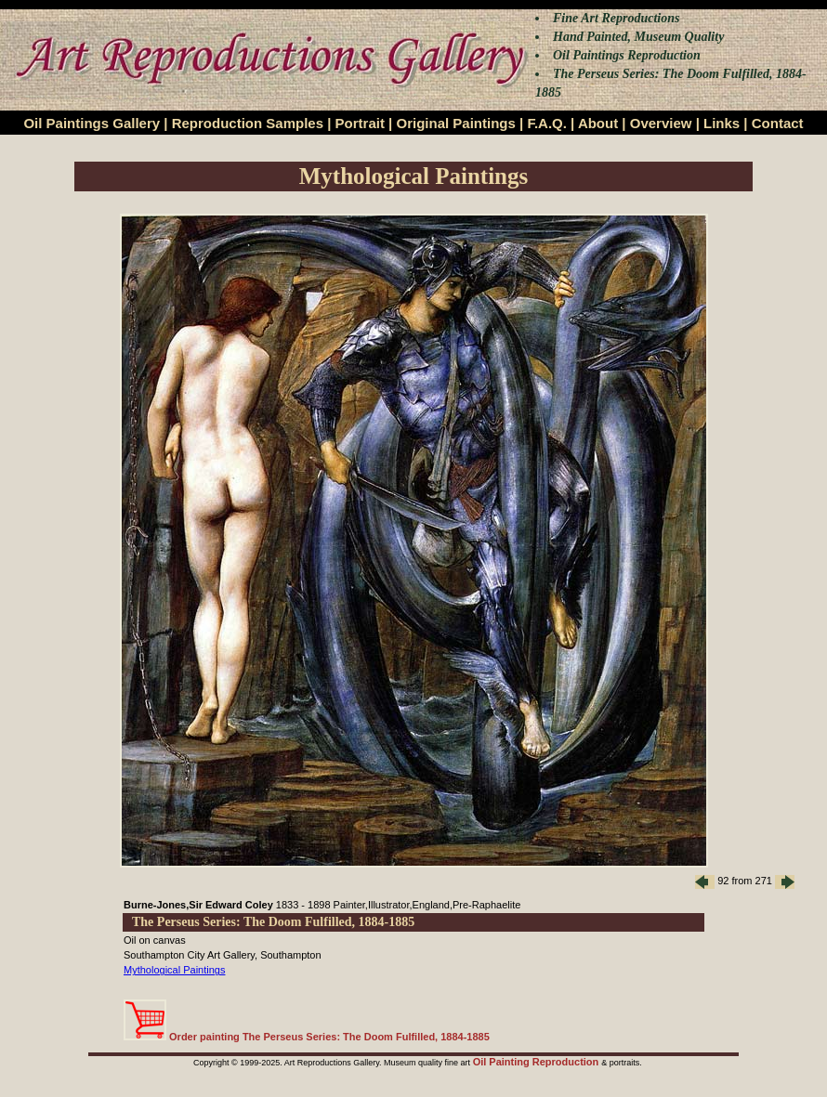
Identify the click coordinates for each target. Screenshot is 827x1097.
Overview (661, 123)
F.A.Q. (547, 123)
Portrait (360, 123)
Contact (778, 123)
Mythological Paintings (174, 969)
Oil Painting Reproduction (537, 1061)
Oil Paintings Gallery (91, 123)
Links (721, 123)
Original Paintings (455, 123)
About (598, 123)
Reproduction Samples (247, 123)
